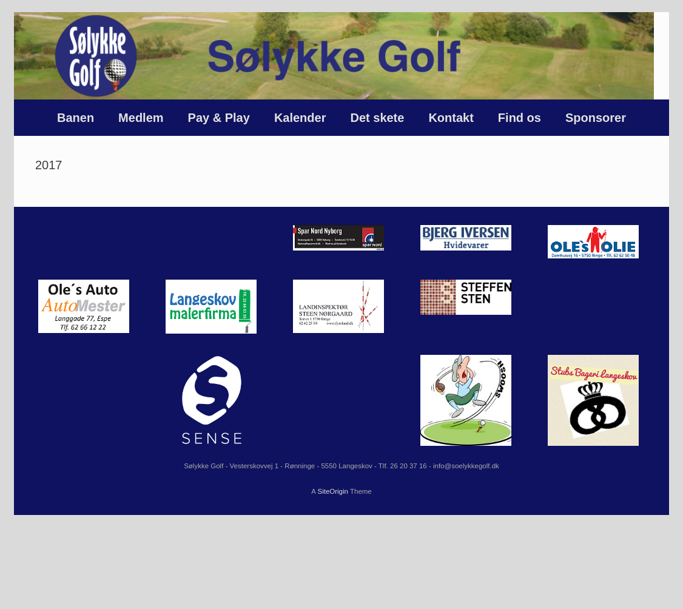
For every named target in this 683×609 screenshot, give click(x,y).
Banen (75, 117)
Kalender (300, 117)
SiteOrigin (332, 491)
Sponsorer (595, 117)
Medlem (140, 117)
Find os (519, 117)
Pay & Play (219, 117)
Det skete (377, 117)
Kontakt (450, 117)
